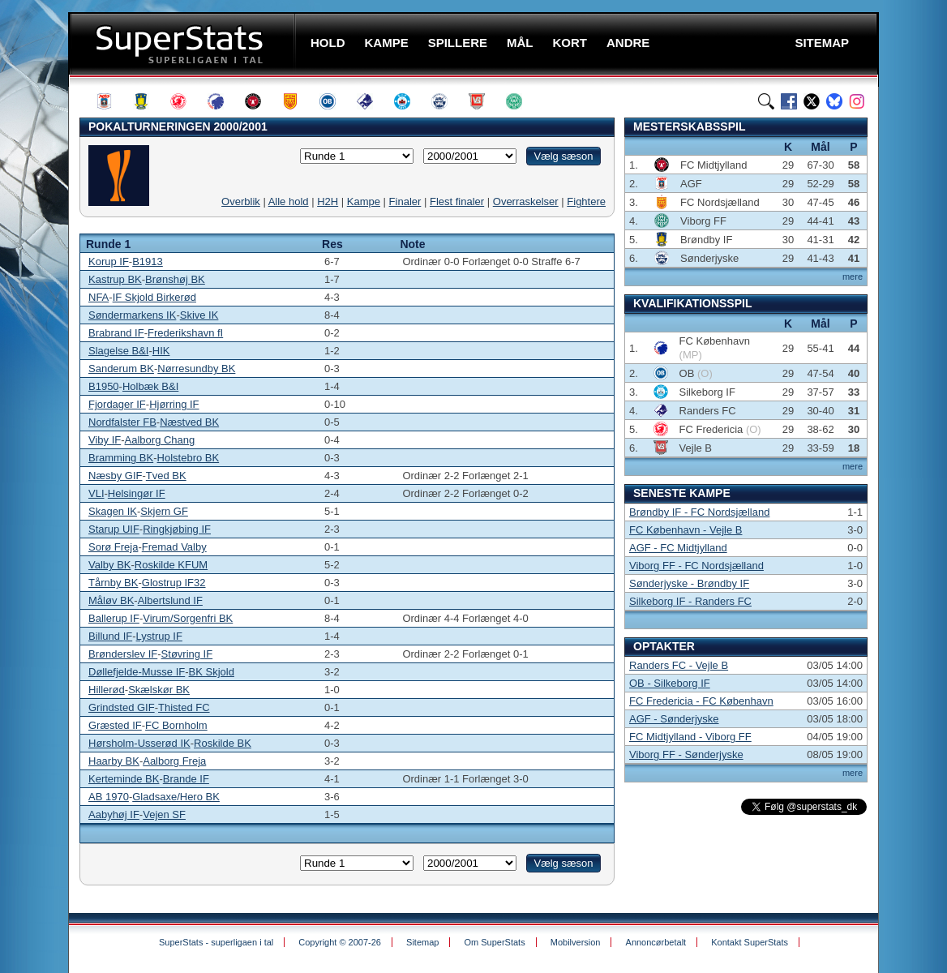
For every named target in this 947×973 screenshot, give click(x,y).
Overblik (240, 201)
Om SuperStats (494, 942)
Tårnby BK (113, 583)
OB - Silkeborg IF (669, 683)
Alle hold (288, 201)
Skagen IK (112, 511)
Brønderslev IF (122, 654)
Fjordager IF (117, 404)
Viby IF (104, 440)
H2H (327, 201)
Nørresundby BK (196, 368)
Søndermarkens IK (132, 315)
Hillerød (106, 690)
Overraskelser (526, 201)
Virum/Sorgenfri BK (188, 618)
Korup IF (108, 261)
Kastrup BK (115, 279)
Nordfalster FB (122, 422)
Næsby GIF (115, 475)
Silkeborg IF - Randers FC (690, 601)
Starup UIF (113, 529)
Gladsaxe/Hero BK (176, 797)
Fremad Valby (174, 547)
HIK (161, 351)
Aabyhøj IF (113, 814)
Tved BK (166, 475)
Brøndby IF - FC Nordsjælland (699, 512)
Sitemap (422, 942)
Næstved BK (189, 422)
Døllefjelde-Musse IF (136, 672)
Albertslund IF (170, 600)
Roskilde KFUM (171, 565)
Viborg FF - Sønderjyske (686, 754)
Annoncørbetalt (656, 942)
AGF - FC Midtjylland (678, 548)
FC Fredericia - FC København (701, 701)
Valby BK (109, 565)
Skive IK (199, 315)
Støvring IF (187, 654)
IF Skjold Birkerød (154, 297)
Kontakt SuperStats (749, 942)
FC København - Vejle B (685, 530)
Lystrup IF (159, 636)
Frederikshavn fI (185, 333)
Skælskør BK (159, 690)
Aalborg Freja (174, 761)
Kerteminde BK (123, 779)
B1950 (103, 386)
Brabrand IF (116, 333)
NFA (98, 297)
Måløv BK (111, 600)
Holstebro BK (188, 458)
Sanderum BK (121, 368)
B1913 (147, 261)
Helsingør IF (136, 493)
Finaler (405, 201)
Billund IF (110, 636)
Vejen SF (164, 814)
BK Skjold (211, 672)
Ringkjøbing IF (177, 529)
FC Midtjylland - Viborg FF (690, 737)
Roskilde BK (222, 743)
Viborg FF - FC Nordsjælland (696, 565)
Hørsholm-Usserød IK (139, 743)
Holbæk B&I (150, 386)
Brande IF (186, 779)
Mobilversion (576, 942)
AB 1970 (108, 797)
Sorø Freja (113, 547)
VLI (96, 493)
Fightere (586, 201)
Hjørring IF (174, 404)
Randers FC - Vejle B (678, 665)
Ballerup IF (113, 618)
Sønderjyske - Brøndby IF (689, 583)
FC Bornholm (176, 725)
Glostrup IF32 (174, 583)
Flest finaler (457, 201)
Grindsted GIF (121, 707)
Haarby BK (113, 761)
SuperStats (183, 43)
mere (852, 276)
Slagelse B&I (118, 351)
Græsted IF (115, 725)
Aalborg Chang (160, 440)
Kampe (363, 201)
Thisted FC (184, 707)
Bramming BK (120, 458)
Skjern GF (164, 511)
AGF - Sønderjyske (674, 719)
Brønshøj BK (175, 279)
